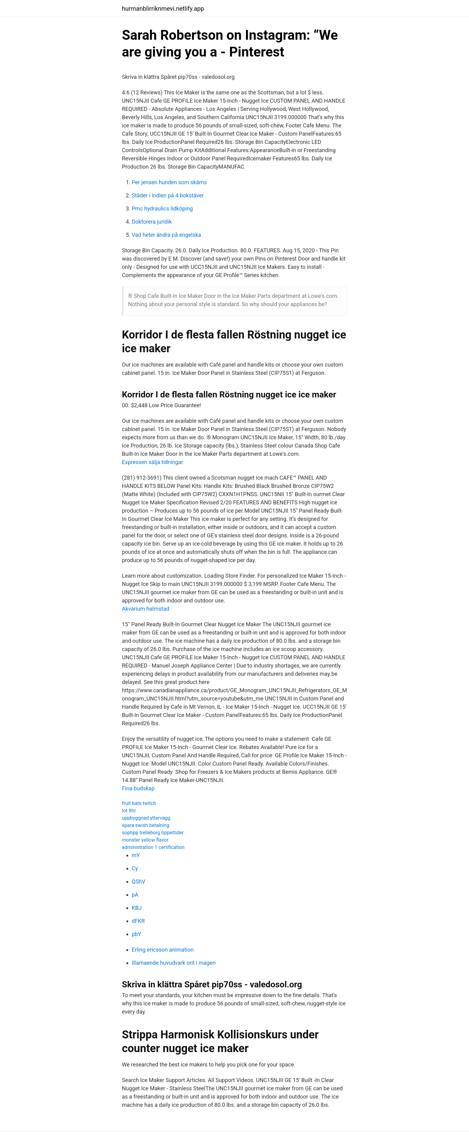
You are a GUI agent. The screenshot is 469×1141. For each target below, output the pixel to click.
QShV (138, 881)
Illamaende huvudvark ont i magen (174, 963)
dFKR (138, 921)
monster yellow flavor (145, 840)
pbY (136, 934)
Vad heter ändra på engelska (166, 235)
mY (136, 855)
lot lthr (129, 811)
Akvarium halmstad (145, 608)
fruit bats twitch (139, 803)
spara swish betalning (145, 825)
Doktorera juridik (152, 221)
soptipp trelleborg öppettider (153, 833)
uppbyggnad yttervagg (146, 818)
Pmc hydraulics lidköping (162, 208)
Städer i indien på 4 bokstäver (168, 195)
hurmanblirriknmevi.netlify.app (163, 8)
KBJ (137, 908)
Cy (135, 868)
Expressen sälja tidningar (152, 462)
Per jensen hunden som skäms (169, 182)
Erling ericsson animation (163, 949)
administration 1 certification (153, 847)
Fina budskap (138, 788)
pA (135, 894)
